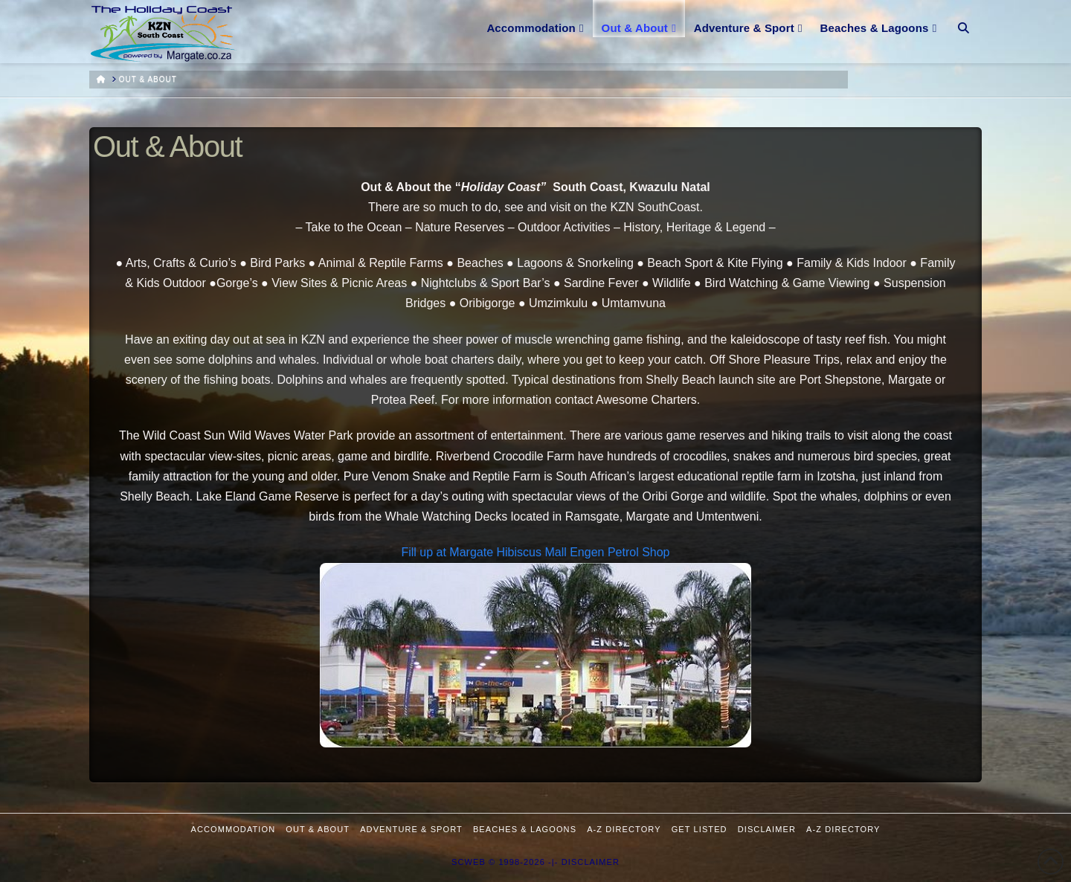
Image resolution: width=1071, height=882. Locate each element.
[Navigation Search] (963, 18)
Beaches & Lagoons (524, 829)
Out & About (318, 829)
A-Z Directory (623, 829)
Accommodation (233, 829)
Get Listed (699, 829)
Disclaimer (767, 829)
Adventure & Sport (411, 829)
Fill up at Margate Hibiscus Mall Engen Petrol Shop (535, 552)
